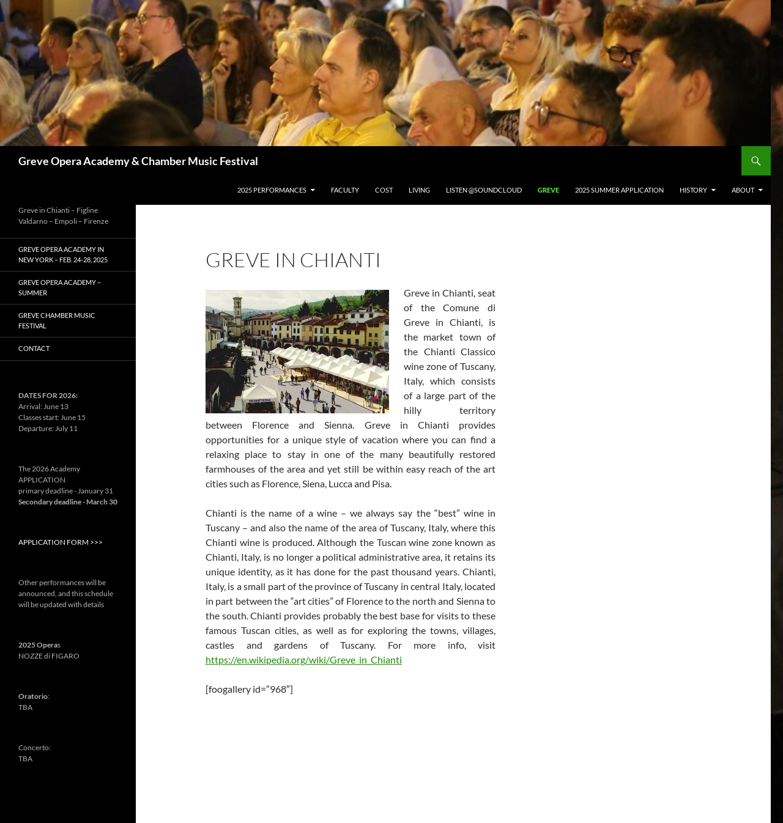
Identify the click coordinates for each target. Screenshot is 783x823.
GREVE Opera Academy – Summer (59, 287)
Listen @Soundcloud (484, 190)
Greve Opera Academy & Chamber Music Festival (138, 161)
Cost (384, 190)
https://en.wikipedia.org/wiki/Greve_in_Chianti (304, 659)
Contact (34, 348)
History (693, 190)
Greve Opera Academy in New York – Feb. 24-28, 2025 (63, 254)
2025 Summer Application (619, 190)
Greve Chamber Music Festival (56, 320)
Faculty (345, 190)
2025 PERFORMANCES (271, 190)
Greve (548, 190)
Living (419, 190)
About (743, 190)
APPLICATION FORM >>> (60, 542)
